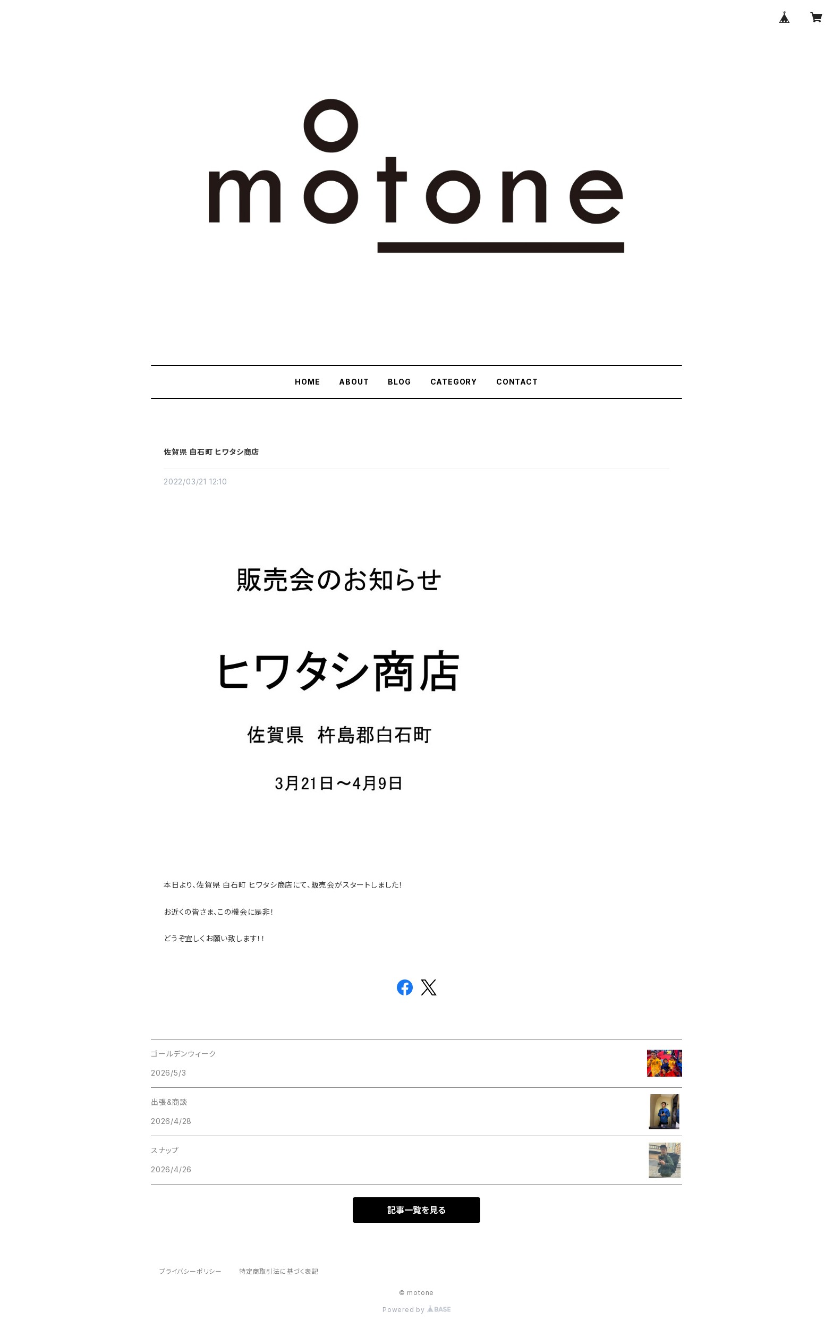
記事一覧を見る (416, 1210)
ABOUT (354, 381)
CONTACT (517, 381)
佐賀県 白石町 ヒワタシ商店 (211, 451)
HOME (307, 381)
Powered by (416, 1310)
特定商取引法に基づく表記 (279, 1271)
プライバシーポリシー (190, 1271)
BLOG (399, 381)
